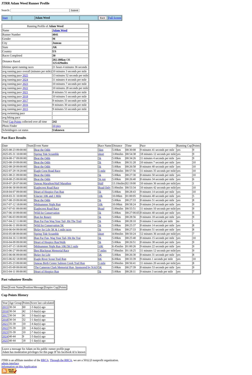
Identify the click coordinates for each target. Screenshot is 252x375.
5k (99, 158)
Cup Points (15, 121)
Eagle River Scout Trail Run (50, 258)
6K (100, 258)
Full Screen (114, 17)
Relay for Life (42, 254)
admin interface (10, 363)
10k (100, 195)
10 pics (57, 125)
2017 (25, 100)
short (101, 154)
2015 (25, 109)
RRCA (45, 360)
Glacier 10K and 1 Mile (47, 195)
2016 (25, 104)
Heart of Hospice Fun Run (49, 191)
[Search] (39, 10)
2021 (25, 92)
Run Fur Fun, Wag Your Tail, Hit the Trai (57, 237)
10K (100, 246)
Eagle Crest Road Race (47, 170)
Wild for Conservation (46, 212)
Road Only (104, 187)
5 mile (101, 170)
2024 (25, 79)
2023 (25, 83)
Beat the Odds (42, 149)
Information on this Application (19, 366)
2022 (25, 88)
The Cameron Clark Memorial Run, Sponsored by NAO (65, 267)
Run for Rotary (42, 216)
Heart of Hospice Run (46, 271)
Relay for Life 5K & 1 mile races (53, 229)
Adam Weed (60, 30)
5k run (102, 179)
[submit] (74, 10)
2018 (25, 96)
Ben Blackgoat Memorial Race (51, 250)
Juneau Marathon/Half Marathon (52, 183)
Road (101, 208)
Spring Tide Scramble (46, 154)
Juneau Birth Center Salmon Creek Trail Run (59, 263)
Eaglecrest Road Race (46, 187)
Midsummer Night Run (47, 204)
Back (102, 18)
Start (5, 17)
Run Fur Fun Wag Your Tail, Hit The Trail (58, 221)
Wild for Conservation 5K (49, 225)
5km (100, 149)
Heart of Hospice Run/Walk (50, 242)
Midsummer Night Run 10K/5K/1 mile (56, 246)
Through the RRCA (61, 360)
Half (100, 183)
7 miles (102, 250)
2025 (25, 75)
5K (100, 254)
